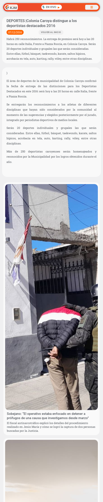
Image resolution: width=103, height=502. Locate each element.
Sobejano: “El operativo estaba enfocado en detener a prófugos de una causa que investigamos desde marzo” (48, 416)
